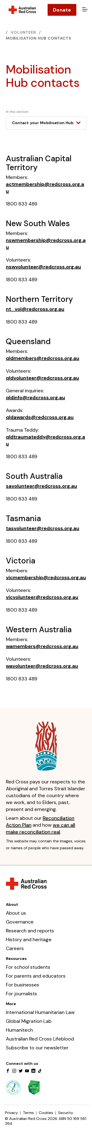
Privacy (11, 1112)
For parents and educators (36, 976)
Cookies (46, 1112)
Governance (20, 922)
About (12, 904)
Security (65, 1112)
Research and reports (30, 930)
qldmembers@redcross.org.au (42, 358)
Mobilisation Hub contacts (38, 38)
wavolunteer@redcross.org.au (42, 666)
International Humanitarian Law (40, 1012)
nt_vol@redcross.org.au (35, 309)
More (11, 1003)
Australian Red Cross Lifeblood (40, 1039)
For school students (28, 967)
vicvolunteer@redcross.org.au (42, 597)
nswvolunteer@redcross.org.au (43, 267)
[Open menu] (84, 10)
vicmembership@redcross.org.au (46, 577)
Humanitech (19, 1030)
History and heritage (29, 939)
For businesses (22, 985)
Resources (16, 958)
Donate (62, 10)
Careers (15, 948)
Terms (28, 1112)
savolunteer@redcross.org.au (41, 486)
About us (16, 913)
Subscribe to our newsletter (37, 1047)
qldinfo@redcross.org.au (35, 397)
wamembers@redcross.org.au (42, 646)
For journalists (21, 993)
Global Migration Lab (29, 1021)
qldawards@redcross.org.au (40, 417)
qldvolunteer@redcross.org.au (42, 378)
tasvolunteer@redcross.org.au (42, 528)
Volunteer (23, 32)
